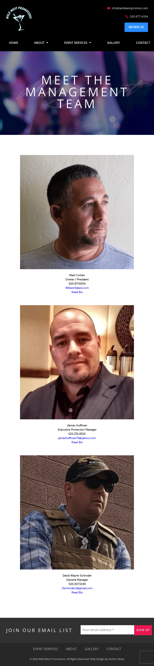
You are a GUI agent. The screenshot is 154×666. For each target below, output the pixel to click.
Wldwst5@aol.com (77, 287)
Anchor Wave (116, 659)
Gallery (113, 43)
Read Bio (77, 292)
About (41, 42)
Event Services (77, 42)
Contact (143, 43)
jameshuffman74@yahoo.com (77, 438)
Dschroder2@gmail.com (77, 588)
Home (13, 43)
